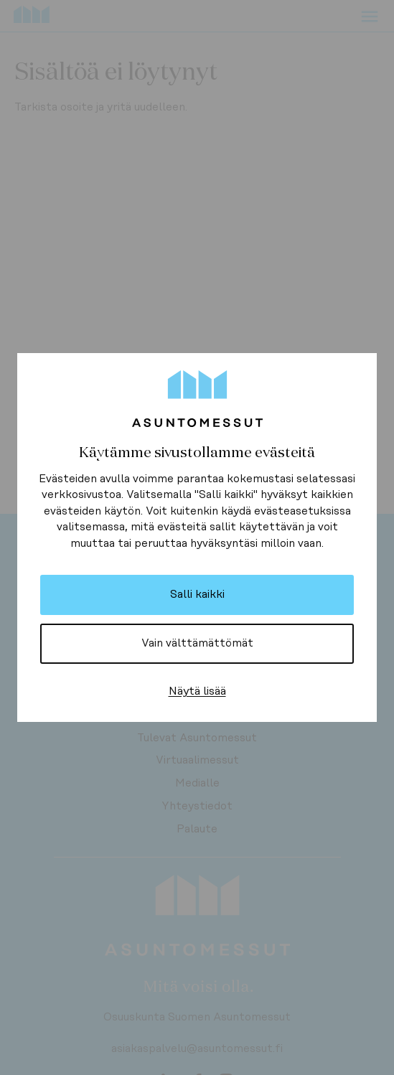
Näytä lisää (197, 691)
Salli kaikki (197, 594)
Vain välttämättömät (197, 643)
